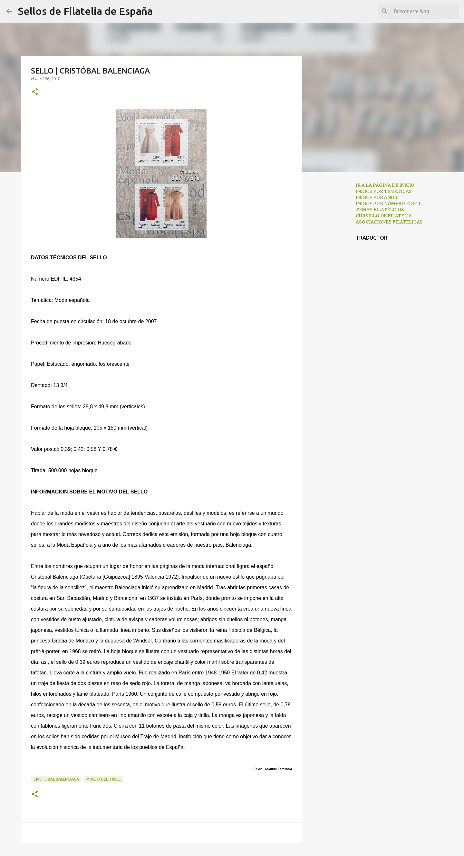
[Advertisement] (335, 278)
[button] (35, 92)
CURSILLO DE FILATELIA (384, 216)
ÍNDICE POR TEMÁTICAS (384, 191)
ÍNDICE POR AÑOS (376, 197)
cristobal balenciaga (56, 779)
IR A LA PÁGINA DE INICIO (385, 185)
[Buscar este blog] (425, 11)
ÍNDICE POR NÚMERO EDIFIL (388, 203)
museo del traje (103, 779)
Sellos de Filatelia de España (85, 11)
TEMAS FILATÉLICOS (380, 210)
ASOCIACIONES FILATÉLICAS (389, 222)
